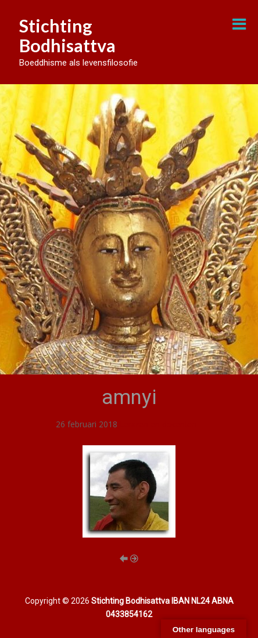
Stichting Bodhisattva (67, 35)
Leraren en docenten (158, 424)
